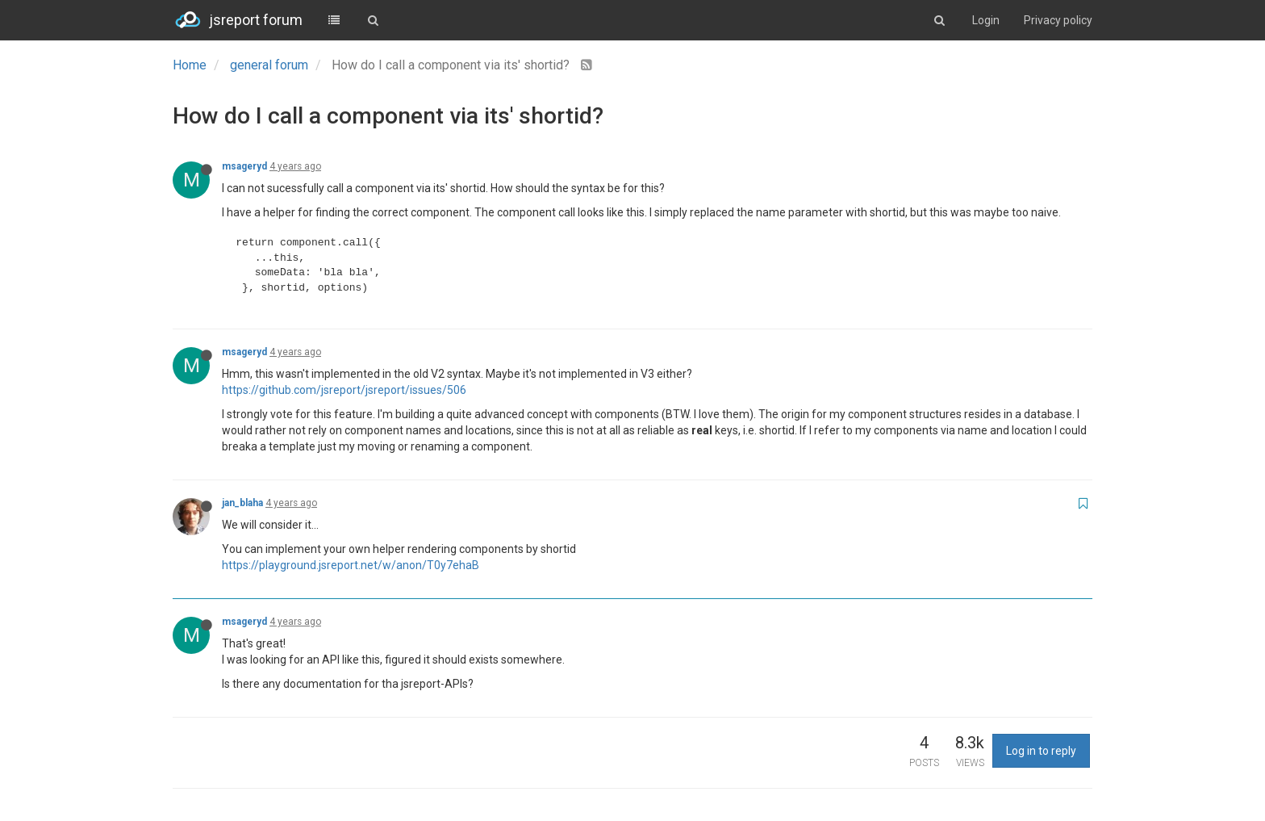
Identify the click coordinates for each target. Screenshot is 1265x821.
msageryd (244, 166)
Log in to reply (1041, 750)
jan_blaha (242, 503)
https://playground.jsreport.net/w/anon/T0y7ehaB (350, 565)
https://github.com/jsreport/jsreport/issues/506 (344, 389)
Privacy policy (1058, 20)
